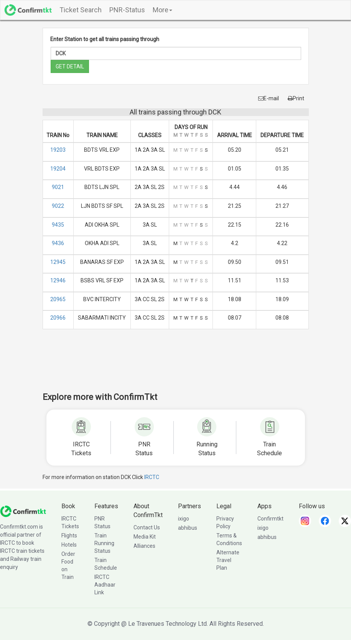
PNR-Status (127, 10)
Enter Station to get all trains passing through (104, 39)
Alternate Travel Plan (227, 560)
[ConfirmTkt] (23, 511)
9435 (58, 225)
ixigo (183, 519)
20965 (58, 299)
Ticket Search (80, 10)
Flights (69, 535)
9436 (58, 243)
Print (296, 98)
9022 (58, 206)
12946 (58, 280)
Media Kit (144, 537)
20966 (58, 318)
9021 (58, 187)
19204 (58, 169)
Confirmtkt (270, 519)
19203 (58, 150)
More (162, 10)
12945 (58, 262)
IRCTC (151, 477)
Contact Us (146, 527)
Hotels (69, 545)
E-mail (268, 98)
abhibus (187, 528)
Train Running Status (104, 543)
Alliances (144, 546)
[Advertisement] (182, 365)
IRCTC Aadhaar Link (104, 584)
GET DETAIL (70, 66)
